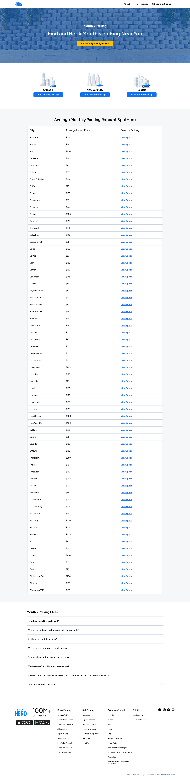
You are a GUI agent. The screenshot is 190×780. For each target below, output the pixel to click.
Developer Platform (140, 715)
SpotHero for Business (141, 720)
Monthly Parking (63, 738)
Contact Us (112, 757)
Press (110, 729)
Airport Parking (62, 734)
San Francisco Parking (65, 724)
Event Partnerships (89, 724)
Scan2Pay (86, 743)
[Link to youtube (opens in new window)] (173, 710)
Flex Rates (86, 738)
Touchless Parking (64, 752)
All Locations (62, 729)
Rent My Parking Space (90, 734)
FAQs (109, 724)
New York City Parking (65, 720)
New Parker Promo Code (66, 743)
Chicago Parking (63, 715)
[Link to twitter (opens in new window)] (168, 710)
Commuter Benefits (64, 748)
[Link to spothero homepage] (21, 712)
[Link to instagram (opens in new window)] (164, 710)
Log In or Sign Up (162, 3)
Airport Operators (88, 720)
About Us (111, 715)
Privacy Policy (112, 743)
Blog (109, 734)
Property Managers (89, 729)
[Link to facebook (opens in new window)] (159, 710)
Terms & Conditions (115, 738)
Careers (110, 720)
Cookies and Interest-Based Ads (120, 752)
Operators (86, 715)
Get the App (141, 3)
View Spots (126, 137)
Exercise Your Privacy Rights (117, 748)
